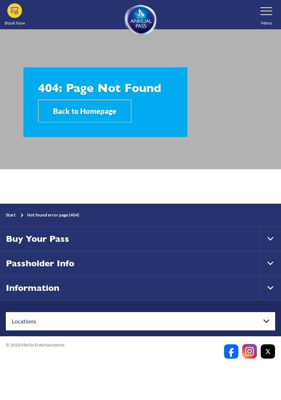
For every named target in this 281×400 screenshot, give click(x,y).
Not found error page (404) (53, 215)
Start (11, 215)
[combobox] (140, 321)
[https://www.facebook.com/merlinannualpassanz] (231, 351)
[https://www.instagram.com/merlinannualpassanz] (249, 351)
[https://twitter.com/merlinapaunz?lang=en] (268, 351)
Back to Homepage (84, 111)
